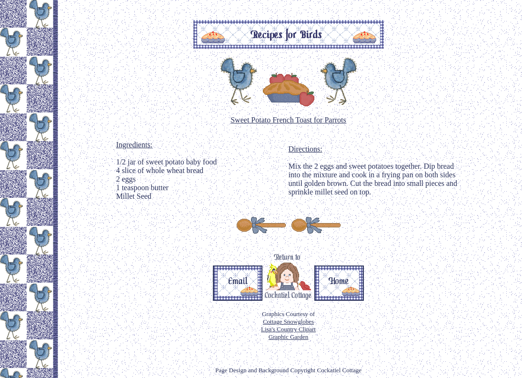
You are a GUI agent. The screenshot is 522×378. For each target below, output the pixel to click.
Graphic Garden (288, 336)
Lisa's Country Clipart (288, 329)
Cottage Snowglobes (288, 321)
